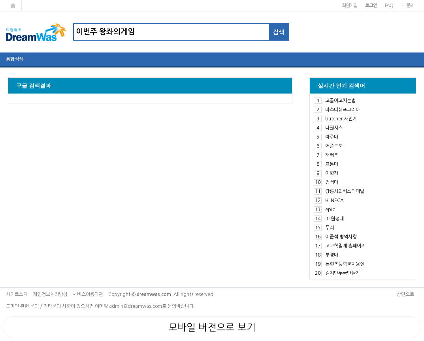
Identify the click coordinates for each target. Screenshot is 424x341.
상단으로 (405, 294)
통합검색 (14, 59)
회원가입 (349, 5)
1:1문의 (407, 5)
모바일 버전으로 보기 (212, 327)
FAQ (389, 5)
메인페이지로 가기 (13, 5)
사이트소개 (17, 294)
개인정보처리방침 (50, 294)
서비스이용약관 (88, 294)
